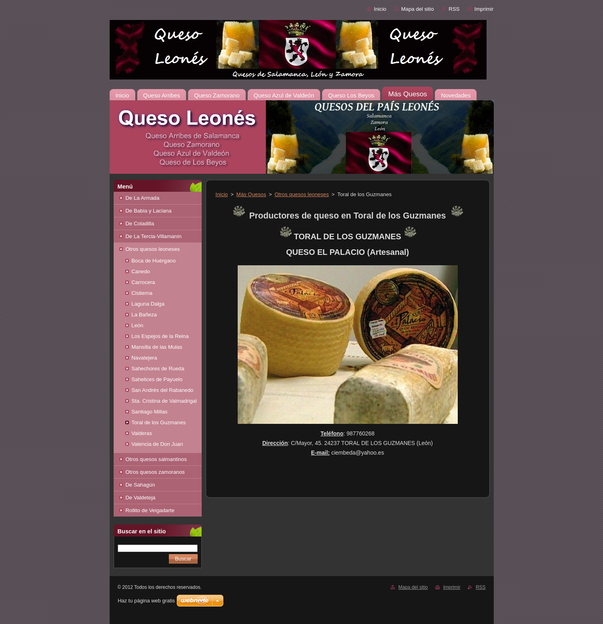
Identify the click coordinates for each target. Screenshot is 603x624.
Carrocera (143, 282)
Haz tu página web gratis (146, 601)
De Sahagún (140, 485)
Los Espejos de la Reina (160, 336)
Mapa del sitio (417, 9)
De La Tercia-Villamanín (154, 236)
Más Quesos (251, 194)
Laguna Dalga (148, 304)
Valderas (142, 433)
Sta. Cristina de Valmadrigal (164, 401)
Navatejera (144, 358)
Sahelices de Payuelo (157, 379)
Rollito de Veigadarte (150, 510)
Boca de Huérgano (154, 261)
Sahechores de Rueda (158, 369)
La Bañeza (144, 315)
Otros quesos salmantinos (156, 459)
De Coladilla (140, 224)
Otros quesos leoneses (153, 249)
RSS (454, 9)
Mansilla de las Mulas (157, 347)
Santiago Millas (150, 412)
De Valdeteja (141, 498)
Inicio (380, 9)
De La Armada (143, 198)
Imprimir (484, 9)
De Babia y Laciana (149, 211)
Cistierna (142, 293)
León (138, 325)
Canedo (141, 271)
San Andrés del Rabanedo (163, 390)
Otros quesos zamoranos (155, 472)
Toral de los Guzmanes (159, 422)
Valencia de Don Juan (157, 444)
